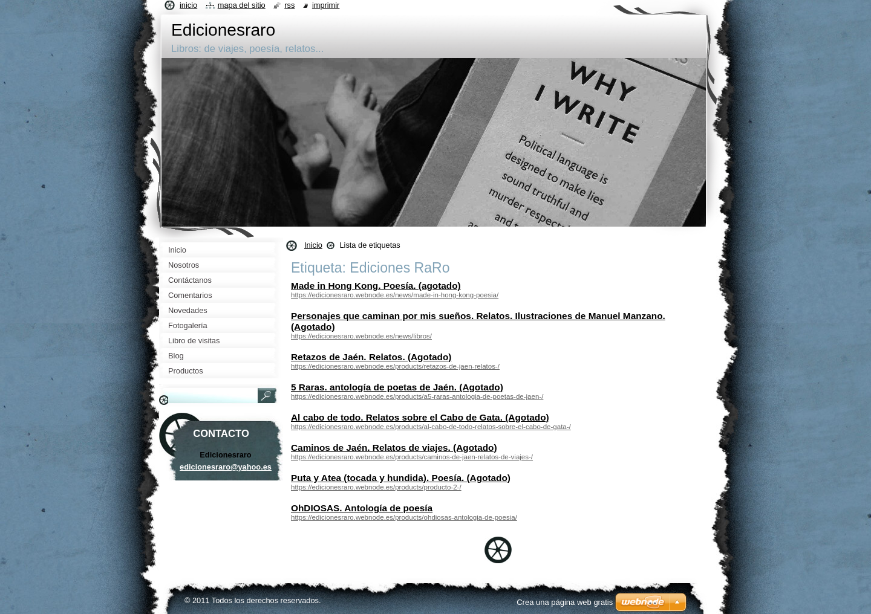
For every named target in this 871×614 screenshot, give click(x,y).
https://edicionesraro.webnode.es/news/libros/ (361, 336)
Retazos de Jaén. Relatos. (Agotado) (371, 357)
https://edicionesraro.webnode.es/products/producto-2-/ (376, 487)
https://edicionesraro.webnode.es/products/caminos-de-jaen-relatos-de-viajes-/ (412, 456)
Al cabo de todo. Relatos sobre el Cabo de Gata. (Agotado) (420, 417)
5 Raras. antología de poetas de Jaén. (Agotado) (397, 387)
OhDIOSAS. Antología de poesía (361, 508)
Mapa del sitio (242, 5)
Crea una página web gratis (565, 602)
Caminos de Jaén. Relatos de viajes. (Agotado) (394, 447)
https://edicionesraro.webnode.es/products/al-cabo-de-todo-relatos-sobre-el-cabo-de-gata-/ (431, 426)
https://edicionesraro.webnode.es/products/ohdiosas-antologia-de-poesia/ (404, 517)
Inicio (313, 245)
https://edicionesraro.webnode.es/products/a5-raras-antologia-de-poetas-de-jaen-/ (417, 396)
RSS (289, 5)
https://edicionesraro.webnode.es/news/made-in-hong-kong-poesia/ (394, 295)
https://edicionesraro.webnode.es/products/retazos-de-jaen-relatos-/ (395, 366)
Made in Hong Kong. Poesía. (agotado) (376, 285)
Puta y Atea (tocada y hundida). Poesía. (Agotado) (401, 478)
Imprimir (326, 5)
